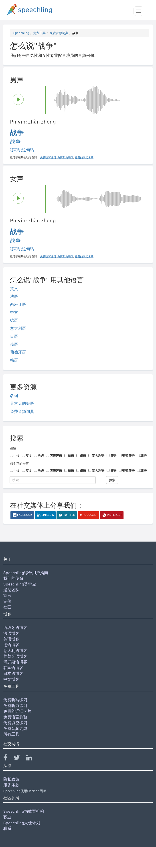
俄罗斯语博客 (15, 661)
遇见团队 (11, 589)
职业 (7, 817)
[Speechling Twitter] (19, 758)
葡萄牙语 (18, 352)
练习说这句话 (22, 149)
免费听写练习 (15, 699)
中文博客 (11, 679)
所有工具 (11, 734)
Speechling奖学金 (19, 584)
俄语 (14, 344)
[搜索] (53, 480)
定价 (7, 601)
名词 (14, 395)
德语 (14, 320)
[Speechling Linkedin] (32, 758)
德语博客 (11, 644)
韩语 (14, 360)
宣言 (7, 595)
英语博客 (11, 639)
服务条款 (11, 785)
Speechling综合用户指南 (25, 572)
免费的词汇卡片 (17, 711)
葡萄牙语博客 (15, 656)
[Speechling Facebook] (8, 758)
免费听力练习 (15, 705)
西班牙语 (18, 304)
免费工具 (39, 33)
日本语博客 (13, 673)
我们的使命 (13, 578)
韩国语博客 (13, 667)
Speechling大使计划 (21, 822)
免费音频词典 (59, 33)
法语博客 (11, 633)
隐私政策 (11, 779)
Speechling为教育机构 (23, 811)
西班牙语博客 (15, 627)
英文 (14, 288)
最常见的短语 (22, 403)
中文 (14, 312)
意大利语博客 (15, 650)
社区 (7, 607)
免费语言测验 (15, 717)
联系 (7, 828)
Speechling (21, 33)
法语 (14, 296)
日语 (14, 336)
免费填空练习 (15, 722)
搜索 (112, 480)
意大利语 (18, 328)
